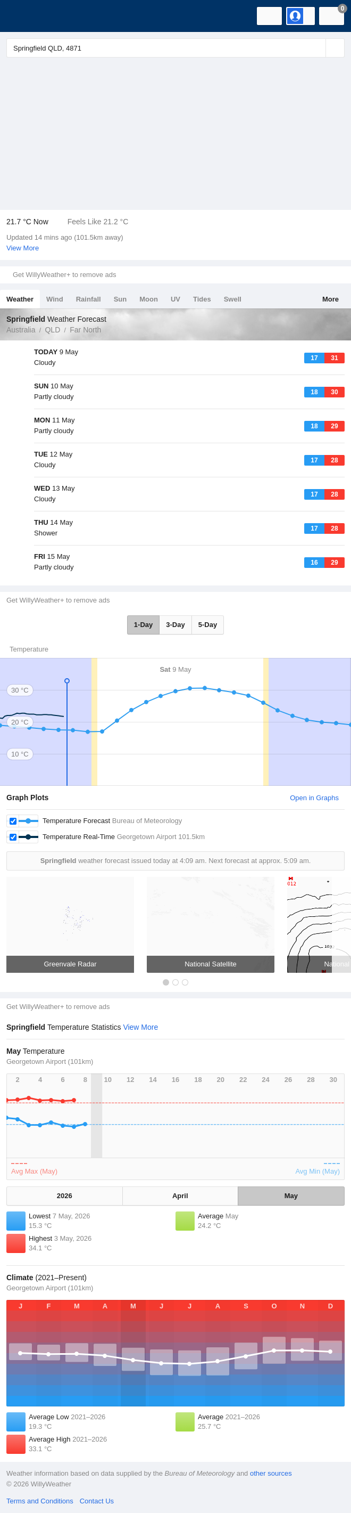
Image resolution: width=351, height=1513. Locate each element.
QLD (52, 330)
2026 (64, 1196)
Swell (232, 299)
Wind (54, 299)
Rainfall (88, 299)
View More (22, 248)
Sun (120, 299)
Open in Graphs (314, 798)
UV (175, 299)
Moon (148, 299)
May (291, 1196)
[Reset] (316, 48)
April (180, 1196)
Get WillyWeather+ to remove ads (64, 275)
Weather (20, 299)
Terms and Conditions (39, 1501)
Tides (202, 299)
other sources (271, 1473)
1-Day (143, 625)
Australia (20, 330)
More (330, 299)
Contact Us (97, 1501)
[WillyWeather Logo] (23, 16)
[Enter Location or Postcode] (175, 48)
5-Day (207, 625)
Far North (85, 330)
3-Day (175, 625)
